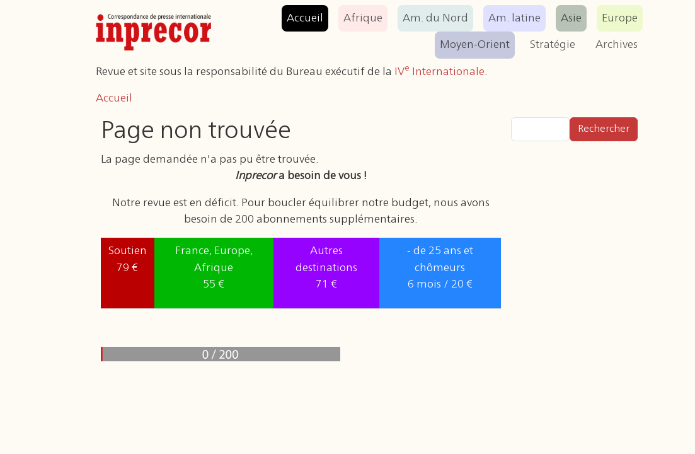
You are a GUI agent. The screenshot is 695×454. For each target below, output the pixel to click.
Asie (571, 18)
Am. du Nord (435, 18)
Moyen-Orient (475, 44)
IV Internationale (439, 72)
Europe (620, 18)
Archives (616, 44)
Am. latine (514, 18)
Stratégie (552, 44)
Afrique (362, 18)
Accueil (305, 18)
